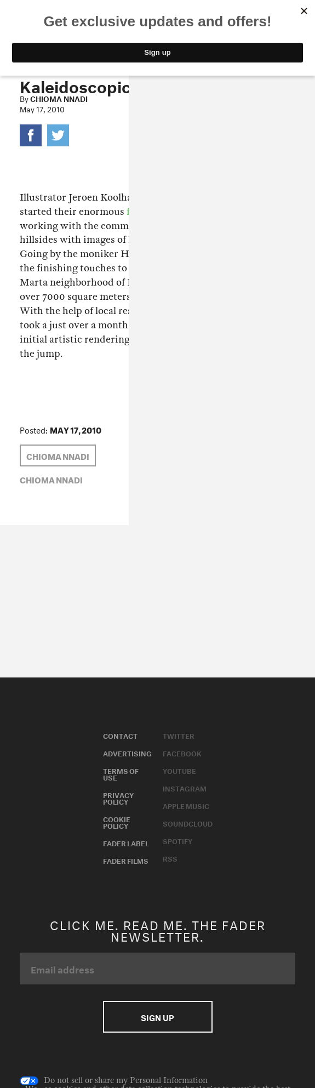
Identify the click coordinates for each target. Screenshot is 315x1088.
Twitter (178, 735)
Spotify (177, 840)
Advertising (127, 752)
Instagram (185, 787)
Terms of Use (121, 773)
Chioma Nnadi (59, 98)
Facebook (182, 752)
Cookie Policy (116, 821)
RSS (170, 857)
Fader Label (126, 842)
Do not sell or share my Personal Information (114, 1080)
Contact (120, 735)
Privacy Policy (118, 797)
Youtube (179, 770)
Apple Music (186, 805)
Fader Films (125, 860)
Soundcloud (188, 822)
